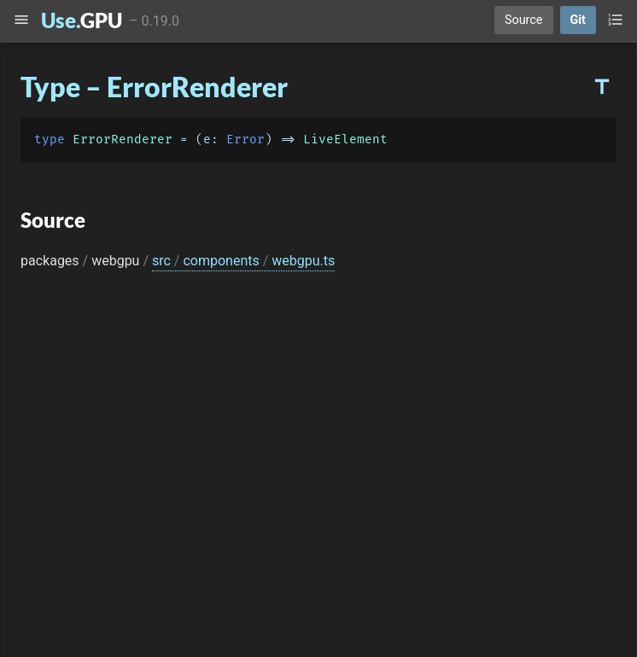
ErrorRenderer (122, 139)
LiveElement (345, 139)
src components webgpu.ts (243, 261)
